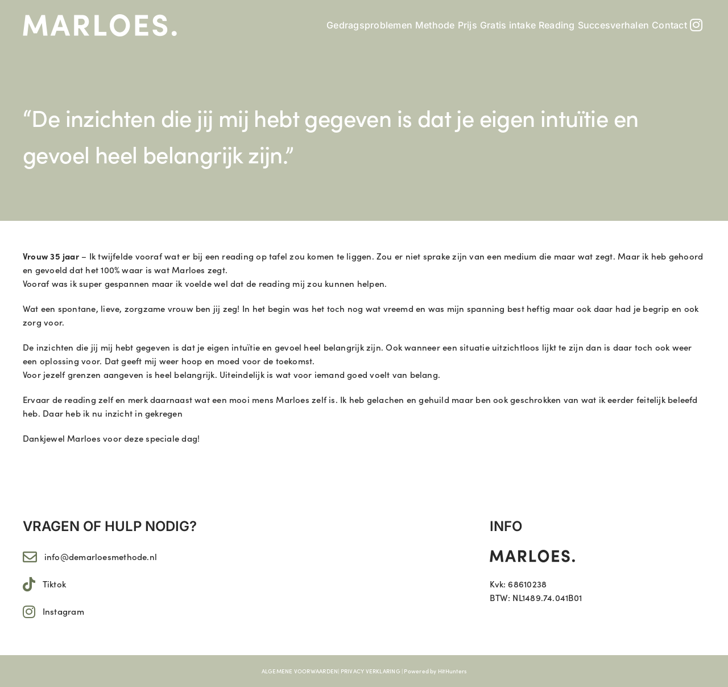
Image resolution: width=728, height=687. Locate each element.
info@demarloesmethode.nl (100, 556)
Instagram (63, 611)
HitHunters (452, 671)
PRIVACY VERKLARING (370, 671)
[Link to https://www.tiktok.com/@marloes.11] (29, 584)
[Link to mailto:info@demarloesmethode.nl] (30, 557)
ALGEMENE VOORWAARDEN (300, 671)
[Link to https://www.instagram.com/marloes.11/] (29, 611)
